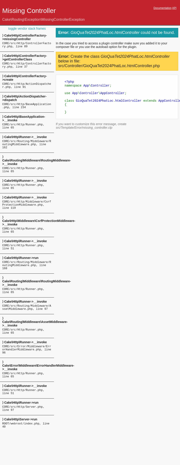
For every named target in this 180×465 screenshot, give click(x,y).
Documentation (162, 8)
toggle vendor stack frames (27, 28)
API (174, 8)
